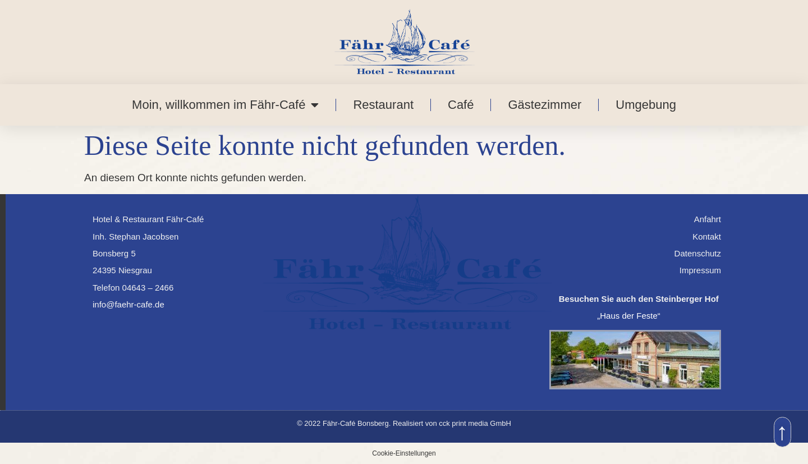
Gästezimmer (544, 105)
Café (461, 105)
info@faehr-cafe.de (128, 304)
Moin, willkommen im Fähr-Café (225, 105)
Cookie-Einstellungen (403, 453)
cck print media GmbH (475, 423)
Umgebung (646, 105)
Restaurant (383, 105)
